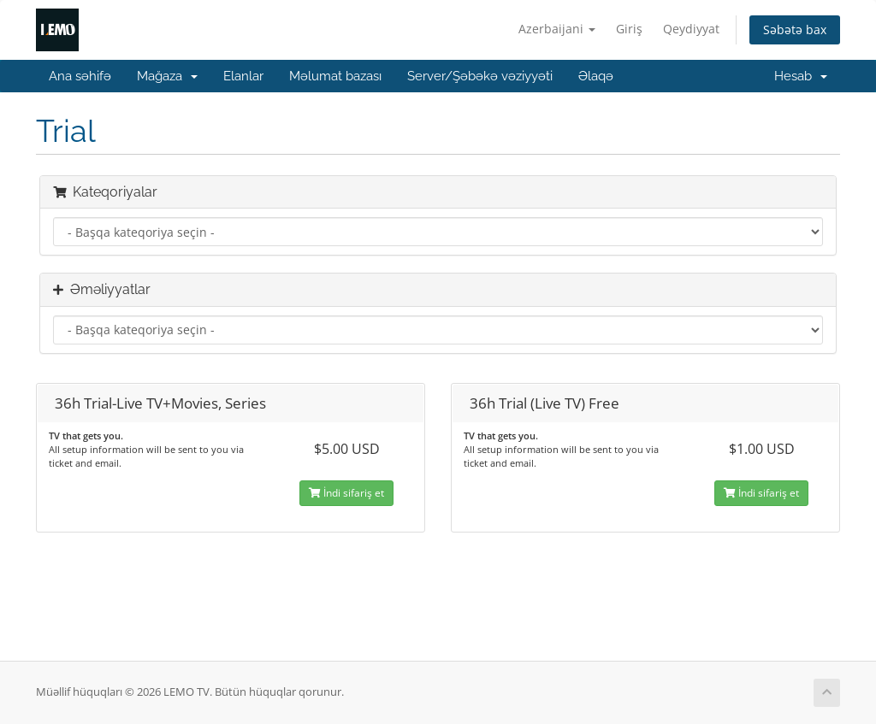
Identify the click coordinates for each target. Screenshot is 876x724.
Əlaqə (595, 76)
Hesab (800, 76)
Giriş (629, 29)
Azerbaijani (556, 29)
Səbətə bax (794, 29)
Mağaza (167, 76)
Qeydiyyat (691, 29)
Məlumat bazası (335, 76)
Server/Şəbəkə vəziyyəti (480, 76)
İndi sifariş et (346, 493)
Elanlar (243, 76)
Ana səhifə (80, 76)
